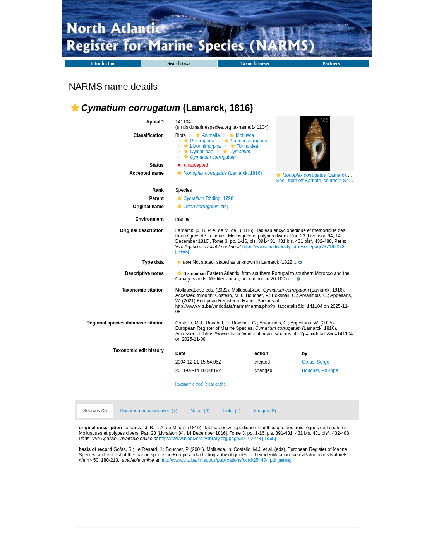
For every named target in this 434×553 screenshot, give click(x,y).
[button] (75, 107)
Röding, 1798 (204, 198)
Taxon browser (255, 63)
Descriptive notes (144, 273)
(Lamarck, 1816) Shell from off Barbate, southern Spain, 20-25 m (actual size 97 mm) (346, 177)
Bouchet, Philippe (320, 370)
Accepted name (146, 173)
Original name (148, 206)
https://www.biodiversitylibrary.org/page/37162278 (293, 246)
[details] (182, 251)
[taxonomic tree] (189, 384)
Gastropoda (198, 140)
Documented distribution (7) (148, 410)
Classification (149, 135)
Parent (156, 198)
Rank (157, 190)
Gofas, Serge (315, 362)
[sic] (201, 206)
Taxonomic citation (142, 290)
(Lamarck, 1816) (218, 173)
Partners (331, 63)
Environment (149, 219)
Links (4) (231, 410)
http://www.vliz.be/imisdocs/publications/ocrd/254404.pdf (218, 460)
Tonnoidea (243, 146)
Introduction (102, 63)
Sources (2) (95, 410)
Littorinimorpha (201, 146)
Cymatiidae (197, 151)
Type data (153, 262)
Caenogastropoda (244, 140)
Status (156, 165)
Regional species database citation (124, 323)
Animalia (207, 135)
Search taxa (178, 63)
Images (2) (265, 410)
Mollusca (241, 135)
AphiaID (154, 122)
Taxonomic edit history (138, 350)
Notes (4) (199, 410)
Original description (141, 230)
